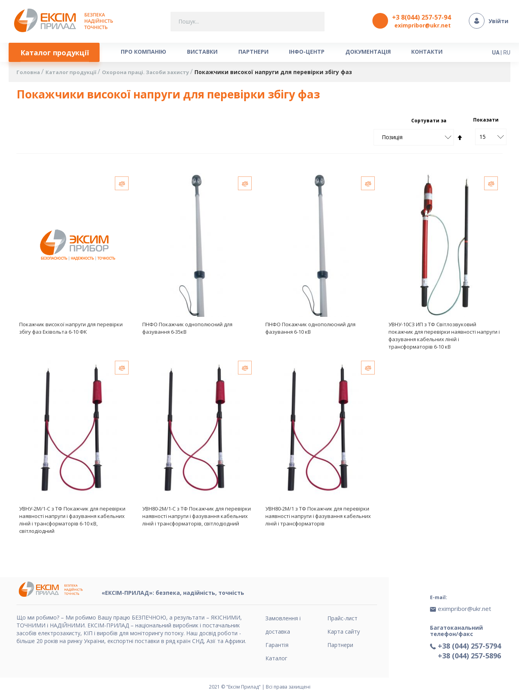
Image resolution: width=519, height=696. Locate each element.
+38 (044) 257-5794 (469, 641)
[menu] (238, 53)
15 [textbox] (482, 138)
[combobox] (248, 21)
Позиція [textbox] (392, 138)
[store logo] (66, 21)
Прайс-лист (342, 618)
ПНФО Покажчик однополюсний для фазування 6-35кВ (187, 329)
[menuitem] (56, 53)
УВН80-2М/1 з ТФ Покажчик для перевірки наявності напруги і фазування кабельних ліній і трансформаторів (318, 518)
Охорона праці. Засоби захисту (154, 74)
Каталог (276, 658)
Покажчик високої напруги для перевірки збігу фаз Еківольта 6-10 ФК (71, 329)
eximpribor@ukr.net (422, 25)
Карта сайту (343, 631)
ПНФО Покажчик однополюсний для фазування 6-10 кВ (310, 329)
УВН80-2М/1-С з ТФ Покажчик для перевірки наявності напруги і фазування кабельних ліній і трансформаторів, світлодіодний (196, 518)
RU (506, 52)
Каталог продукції (75, 74)
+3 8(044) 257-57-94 (421, 17)
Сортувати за (428, 122)
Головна (29, 74)
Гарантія (277, 645)
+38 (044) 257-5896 (469, 651)
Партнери (340, 645)
